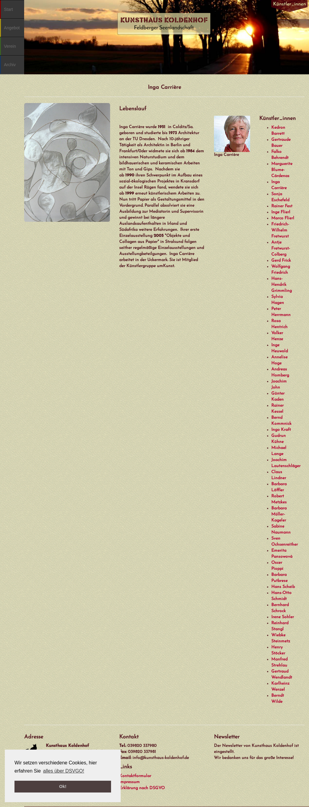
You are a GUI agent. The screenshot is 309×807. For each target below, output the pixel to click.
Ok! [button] (62, 786)
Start (8, 9)
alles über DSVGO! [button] (63, 770)
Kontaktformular (135, 776)
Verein (10, 46)
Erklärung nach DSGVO (142, 788)
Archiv (10, 64)
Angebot (12, 27)
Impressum (129, 782)
